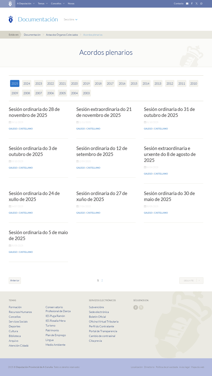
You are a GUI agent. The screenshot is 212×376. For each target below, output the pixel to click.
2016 (122, 83)
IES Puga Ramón (55, 316)
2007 (38, 93)
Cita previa (95, 340)
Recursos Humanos (20, 312)
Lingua (49, 340)
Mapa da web (197, 367)
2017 (110, 83)
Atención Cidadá (18, 345)
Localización (137, 367)
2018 (98, 83)
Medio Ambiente (55, 344)
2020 (74, 83)
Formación (15, 307)
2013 (158, 83)
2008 (26, 93)
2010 (193, 83)
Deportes (14, 326)
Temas (41, 3)
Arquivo (13, 340)
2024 (26, 83)
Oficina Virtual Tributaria (103, 321)
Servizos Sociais (18, 321)
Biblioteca (15, 336)
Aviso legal (184, 367)
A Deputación (24, 3)
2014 (146, 83)
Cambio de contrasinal (102, 336)
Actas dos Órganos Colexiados (62, 34)
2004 (74, 93)
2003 (86, 93)
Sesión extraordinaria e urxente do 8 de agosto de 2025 (170, 154)
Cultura (13, 331)
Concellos (56, 3)
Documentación (32, 34)
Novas (71, 3)
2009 (14, 93)
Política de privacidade (167, 367)
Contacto (179, 3)
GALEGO (13, 128)
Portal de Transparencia (103, 331)
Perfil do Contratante (101, 326)
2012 (169, 83)
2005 (62, 93)
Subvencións (96, 307)
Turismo (50, 325)
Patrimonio (52, 330)
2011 (181, 83)
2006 (50, 93)
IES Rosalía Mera (55, 320)
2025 (14, 83)
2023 (38, 83)
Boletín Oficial (97, 316)
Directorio (149, 367)
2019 (86, 83)
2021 (62, 83)
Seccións (69, 19)
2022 (50, 83)
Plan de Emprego (56, 335)
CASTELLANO (26, 128)
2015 (134, 83)
